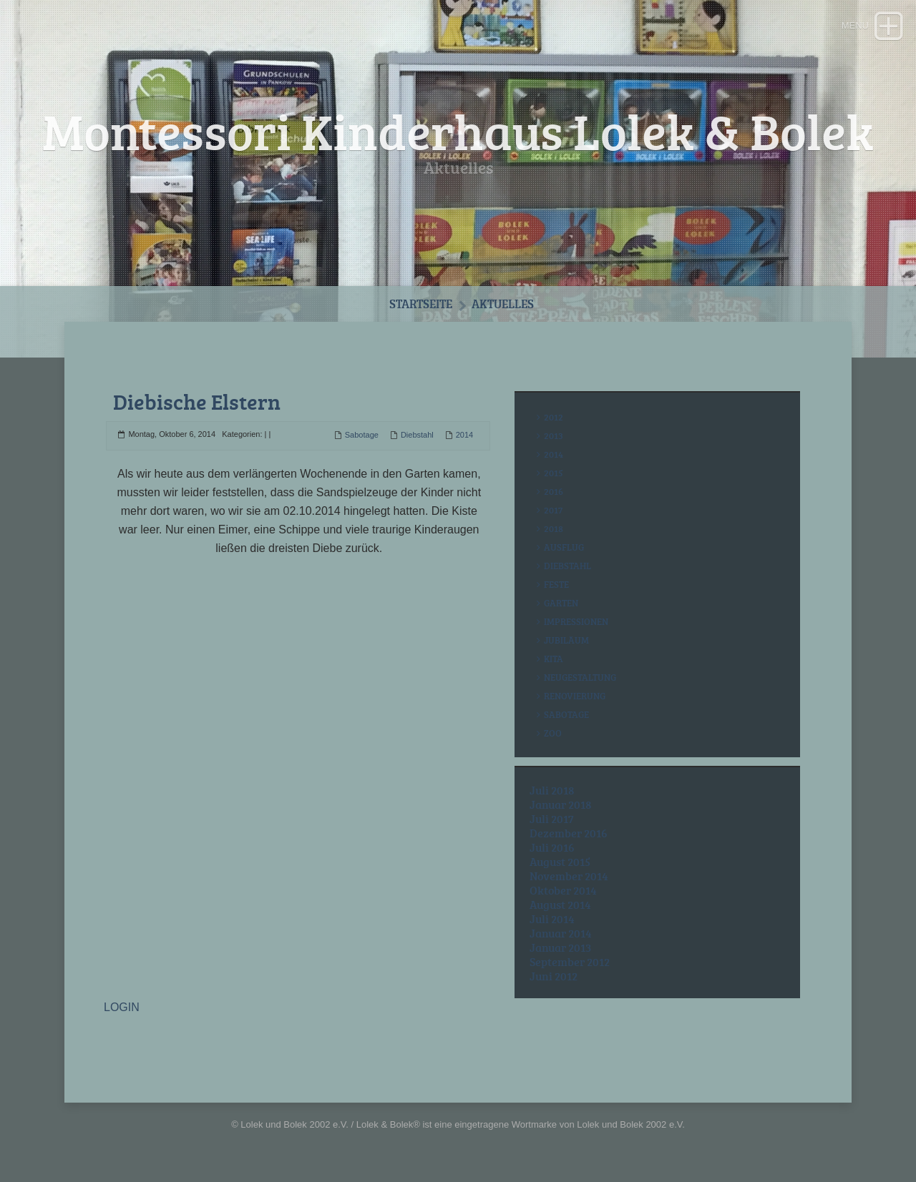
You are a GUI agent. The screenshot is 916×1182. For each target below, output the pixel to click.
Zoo (553, 733)
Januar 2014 (561, 933)
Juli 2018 (552, 790)
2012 (553, 416)
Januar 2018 (561, 804)
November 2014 (569, 876)
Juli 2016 (552, 847)
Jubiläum (566, 640)
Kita (553, 658)
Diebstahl (417, 434)
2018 (553, 528)
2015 (553, 472)
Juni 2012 (554, 976)
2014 (464, 434)
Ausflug (564, 547)
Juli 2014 (552, 919)
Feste (556, 584)
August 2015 (560, 862)
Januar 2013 (560, 947)
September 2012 (570, 962)
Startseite (420, 303)
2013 (553, 435)
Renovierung (574, 695)
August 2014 (560, 904)
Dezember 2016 (569, 833)
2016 (553, 491)
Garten (561, 602)
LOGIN (122, 1007)
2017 (553, 509)
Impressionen (576, 621)
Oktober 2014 (563, 890)
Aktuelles (503, 303)
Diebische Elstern (197, 401)
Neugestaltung (580, 677)
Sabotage (362, 434)
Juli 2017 (552, 819)
